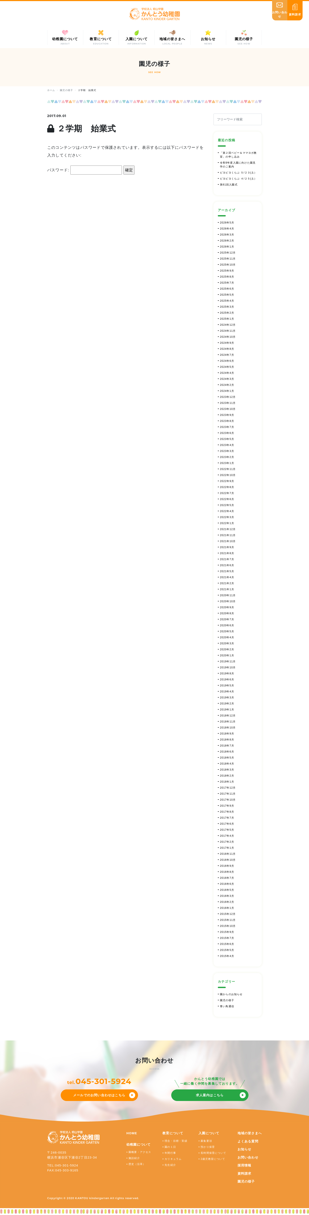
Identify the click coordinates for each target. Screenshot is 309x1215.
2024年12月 (228, 324)
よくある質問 (248, 1141)
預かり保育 (208, 1146)
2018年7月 (227, 745)
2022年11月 (228, 469)
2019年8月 (227, 673)
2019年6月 (227, 679)
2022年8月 (227, 487)
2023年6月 (227, 433)
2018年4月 (227, 763)
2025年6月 (227, 288)
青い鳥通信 (227, 1006)
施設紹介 (134, 1158)
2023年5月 (227, 439)
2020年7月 (227, 619)
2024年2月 (227, 384)
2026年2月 (227, 240)
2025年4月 (227, 300)
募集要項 (206, 1140)
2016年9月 (227, 865)
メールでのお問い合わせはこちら (99, 1095)
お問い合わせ (248, 1157)
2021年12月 (228, 529)
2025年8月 (227, 276)
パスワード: (84, 170)
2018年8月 (227, 739)
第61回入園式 (229, 184)
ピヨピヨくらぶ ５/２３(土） (238, 172)
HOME (131, 1133)
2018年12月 (228, 715)
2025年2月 (227, 312)
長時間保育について (213, 1152)
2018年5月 (227, 757)
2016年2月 (227, 901)
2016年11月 (228, 853)
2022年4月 (227, 511)
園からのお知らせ (231, 994)
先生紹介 (170, 1164)
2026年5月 (227, 222)
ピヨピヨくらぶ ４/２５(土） (238, 178)
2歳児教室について (213, 1158)
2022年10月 (228, 475)
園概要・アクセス (140, 1152)
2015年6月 (227, 944)
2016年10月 (228, 859)
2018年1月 (227, 781)
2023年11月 (228, 402)
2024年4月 (227, 372)
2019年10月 (228, 667)
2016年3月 (227, 895)
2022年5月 (227, 505)
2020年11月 (228, 595)
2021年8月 (227, 553)
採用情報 (244, 1165)
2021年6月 (227, 565)
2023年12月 (228, 396)
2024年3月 (227, 378)
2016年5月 (227, 889)
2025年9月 (227, 270)
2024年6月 (227, 360)
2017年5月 (227, 829)
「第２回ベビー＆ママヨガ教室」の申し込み (238, 154)
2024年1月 (227, 390)
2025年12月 (228, 252)
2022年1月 (227, 523)
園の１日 (170, 1146)
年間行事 (170, 1152)
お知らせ (244, 1149)
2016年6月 (227, 883)
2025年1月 (227, 318)
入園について (208, 1133)
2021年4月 (227, 577)
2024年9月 (227, 342)
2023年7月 (227, 427)
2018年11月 (228, 721)
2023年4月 (227, 445)
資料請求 (244, 1173)
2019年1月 (227, 709)
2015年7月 (227, 938)
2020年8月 (227, 613)
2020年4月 (227, 637)
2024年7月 (227, 354)
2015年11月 (228, 920)
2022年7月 (227, 493)
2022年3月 (227, 517)
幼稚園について (138, 1144)
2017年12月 (228, 787)
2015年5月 (227, 950)
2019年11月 (228, 661)
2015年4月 (227, 956)
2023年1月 (227, 463)
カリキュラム (173, 1158)
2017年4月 (227, 835)
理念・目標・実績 (176, 1140)
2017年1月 (227, 847)
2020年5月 (227, 631)
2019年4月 (227, 691)
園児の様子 (227, 1000)
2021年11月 (228, 535)
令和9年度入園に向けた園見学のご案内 (238, 164)
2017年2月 (227, 841)
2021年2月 (227, 583)
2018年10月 (228, 727)
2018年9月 (227, 733)
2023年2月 (227, 457)
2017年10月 (228, 799)
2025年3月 (227, 306)
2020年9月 (227, 607)
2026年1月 (227, 246)
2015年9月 (227, 932)
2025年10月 (228, 264)
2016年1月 (227, 907)
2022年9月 (227, 481)
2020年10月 (228, 601)
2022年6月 (227, 499)
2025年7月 (227, 282)
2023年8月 (227, 421)
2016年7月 (227, 877)
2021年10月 (228, 541)
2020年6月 (227, 625)
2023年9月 (227, 415)
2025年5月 (227, 294)
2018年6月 (227, 751)
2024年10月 (228, 336)
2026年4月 (227, 228)
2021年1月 (227, 589)
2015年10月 (228, 926)
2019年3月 (227, 697)
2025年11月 (228, 258)
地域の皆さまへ (250, 1133)
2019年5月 (227, 685)
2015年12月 (228, 913)
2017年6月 (227, 823)
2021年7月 (227, 559)
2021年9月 (227, 547)
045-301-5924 (103, 1081)
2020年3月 (227, 643)
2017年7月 (227, 817)
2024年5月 (227, 366)
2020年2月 (227, 649)
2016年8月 (227, 871)
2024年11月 (228, 330)
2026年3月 (227, 234)
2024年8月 (227, 348)
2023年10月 (228, 409)
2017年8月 (227, 811)
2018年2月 (227, 775)
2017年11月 (228, 793)
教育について (172, 1133)
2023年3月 (227, 451)
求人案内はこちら (210, 1095)
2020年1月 (227, 655)
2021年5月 (227, 571)
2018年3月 (227, 769)
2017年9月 (227, 805)
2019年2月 (227, 703)
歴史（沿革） (137, 1164)
